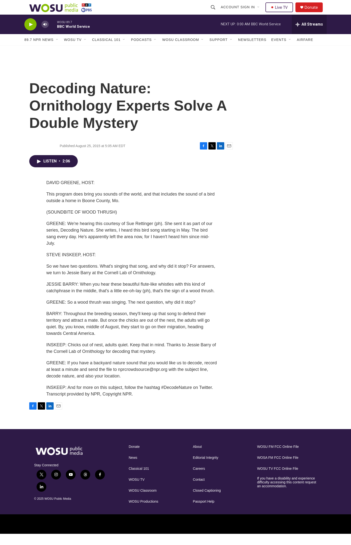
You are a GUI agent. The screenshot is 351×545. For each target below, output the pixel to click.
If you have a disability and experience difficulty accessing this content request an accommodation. (286, 493)
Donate (314, 12)
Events (278, 51)
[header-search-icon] (213, 12)
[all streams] (309, 35)
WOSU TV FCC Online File (277, 479)
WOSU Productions (143, 512)
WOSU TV (73, 51)
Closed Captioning (207, 501)
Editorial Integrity (205, 468)
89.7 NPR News (39, 51)
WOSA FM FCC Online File (278, 468)
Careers (199, 479)
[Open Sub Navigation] (259, 13)
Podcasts (141, 51)
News (133, 468)
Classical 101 (106, 51)
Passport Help (203, 512)
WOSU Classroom (180, 51)
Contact (199, 490)
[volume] (45, 35)
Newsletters (252, 51)
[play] (30, 35)
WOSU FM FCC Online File (278, 458)
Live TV (280, 13)
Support (218, 51)
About (197, 458)
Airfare (305, 51)
